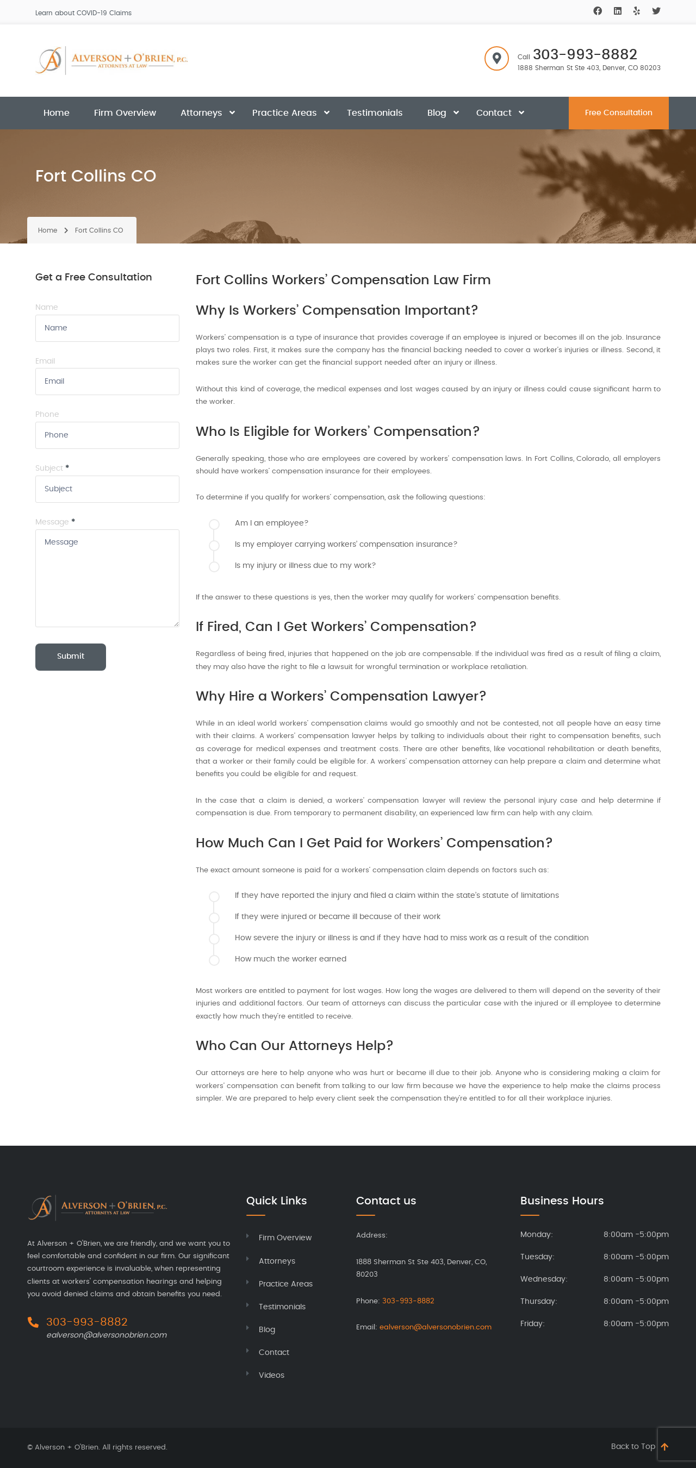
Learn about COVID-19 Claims (83, 13)
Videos (271, 1375)
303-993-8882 (585, 55)
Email (45, 361)
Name (46, 307)
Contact (494, 113)
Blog (436, 113)
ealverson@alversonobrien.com (106, 1335)
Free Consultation (618, 113)
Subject (52, 468)
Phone (47, 414)
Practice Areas (284, 113)
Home (57, 113)
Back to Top (633, 1447)
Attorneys (201, 113)
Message (55, 522)
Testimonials (375, 113)
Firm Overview (125, 113)
